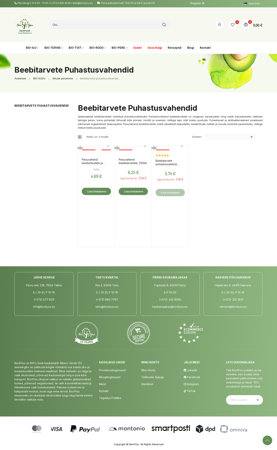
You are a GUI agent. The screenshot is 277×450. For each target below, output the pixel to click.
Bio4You (134, 444)
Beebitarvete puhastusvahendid (41, 105)
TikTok (190, 391)
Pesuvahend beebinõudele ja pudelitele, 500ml (93, 161)
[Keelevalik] (253, 3)
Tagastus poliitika (110, 398)
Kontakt (103, 391)
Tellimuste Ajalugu (152, 377)
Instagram (191, 384)
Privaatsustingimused (112, 370)
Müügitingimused (109, 377)
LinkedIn (190, 370)
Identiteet (147, 384)
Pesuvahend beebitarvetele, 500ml (133, 161)
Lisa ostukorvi (96, 191)
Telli (257, 400)
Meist (102, 384)
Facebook (192, 377)
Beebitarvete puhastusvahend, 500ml (166, 162)
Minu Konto (148, 370)
